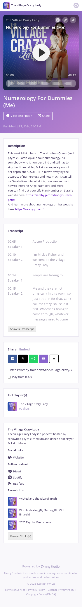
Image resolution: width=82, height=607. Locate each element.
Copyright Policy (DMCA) (41, 594)
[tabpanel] (41, 181)
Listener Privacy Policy (60, 590)
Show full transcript (22, 329)
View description (19, 116)
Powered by (41, 566)
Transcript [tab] (15, 231)
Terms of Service (15, 590)
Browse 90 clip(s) (20, 536)
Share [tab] (12, 349)
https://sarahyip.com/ (29, 209)
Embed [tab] (24, 349)
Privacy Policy (36, 590)
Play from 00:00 (20, 377)
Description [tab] (16, 146)
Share (44, 116)
